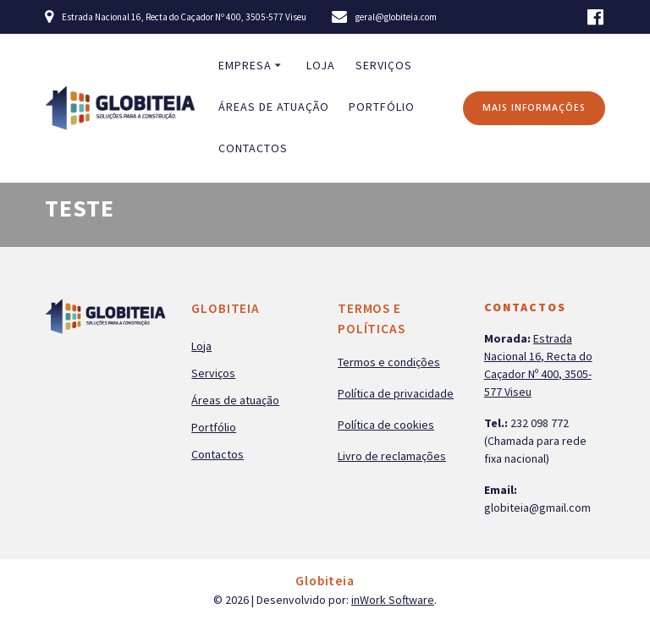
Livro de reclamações (392, 456)
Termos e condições (389, 362)
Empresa (245, 65)
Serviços (383, 65)
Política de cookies (386, 424)
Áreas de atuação (273, 106)
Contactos (253, 148)
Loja (320, 65)
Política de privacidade (396, 393)
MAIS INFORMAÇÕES (534, 107)
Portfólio (382, 106)
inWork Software (392, 599)
